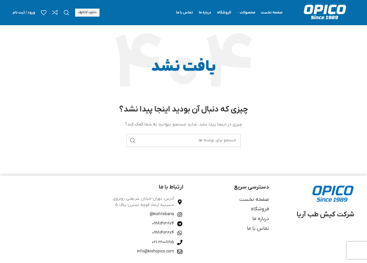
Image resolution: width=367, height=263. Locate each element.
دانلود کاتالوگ (87, 13)
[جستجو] (66, 13)
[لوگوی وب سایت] (324, 12)
